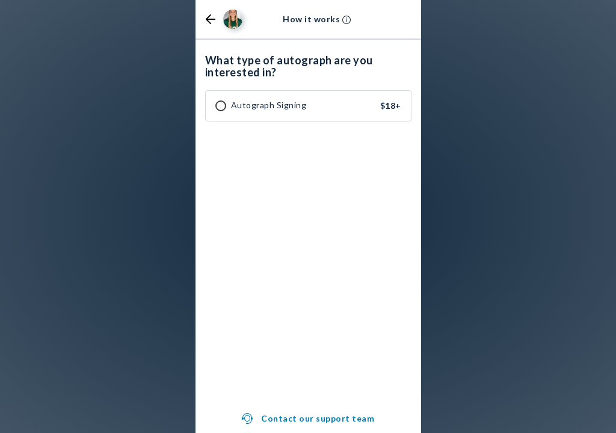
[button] (210, 19)
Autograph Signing (269, 105)
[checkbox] (220, 105)
